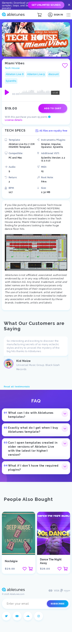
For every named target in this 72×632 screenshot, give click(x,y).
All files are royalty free (51, 130)
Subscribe (58, 603)
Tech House (12, 68)
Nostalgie (11, 561)
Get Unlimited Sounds (46, 5)
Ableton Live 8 (15, 74)
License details (13, 120)
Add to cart (52, 108)
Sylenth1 (11, 80)
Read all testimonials (17, 386)
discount (53, 74)
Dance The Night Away (51, 561)
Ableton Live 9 (36, 74)
